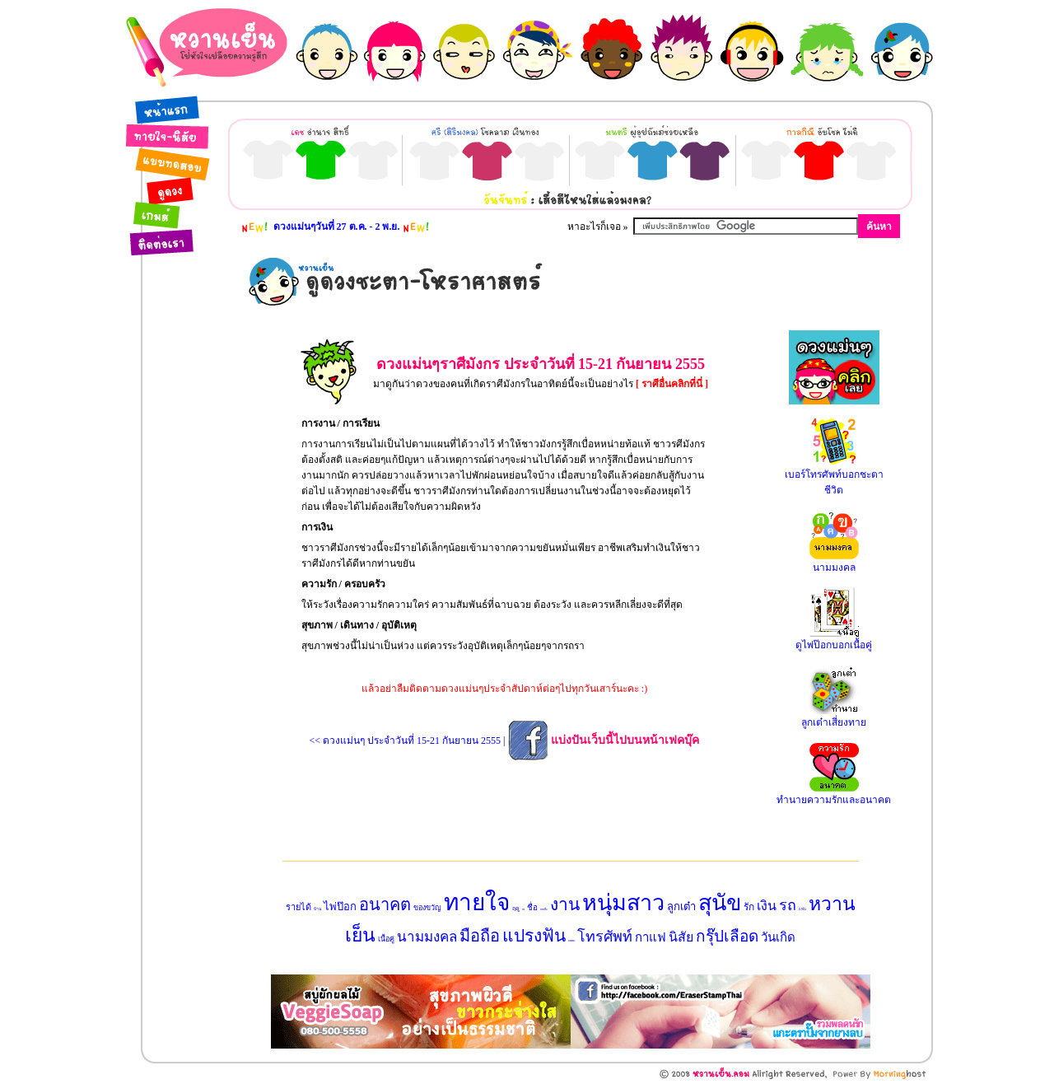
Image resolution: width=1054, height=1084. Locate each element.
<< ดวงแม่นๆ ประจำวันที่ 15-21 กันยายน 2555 (405, 740)
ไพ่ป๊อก (340, 906)
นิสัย (681, 937)
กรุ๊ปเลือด (727, 936)
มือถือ (479, 936)
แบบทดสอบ (571, 940)
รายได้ (298, 907)
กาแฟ (650, 937)
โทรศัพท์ (604, 936)
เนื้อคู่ (386, 939)
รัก (749, 907)
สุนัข (719, 902)
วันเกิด (778, 937)
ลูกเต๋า (681, 906)
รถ (787, 905)
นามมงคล (427, 937)
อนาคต (385, 904)
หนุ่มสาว (623, 902)
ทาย (523, 909)
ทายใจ (477, 902)
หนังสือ (544, 909)
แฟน (802, 909)
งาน (565, 904)
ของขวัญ (427, 908)
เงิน (767, 906)
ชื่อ (532, 907)
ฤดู (516, 908)
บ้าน (317, 909)
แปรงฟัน (534, 936)
